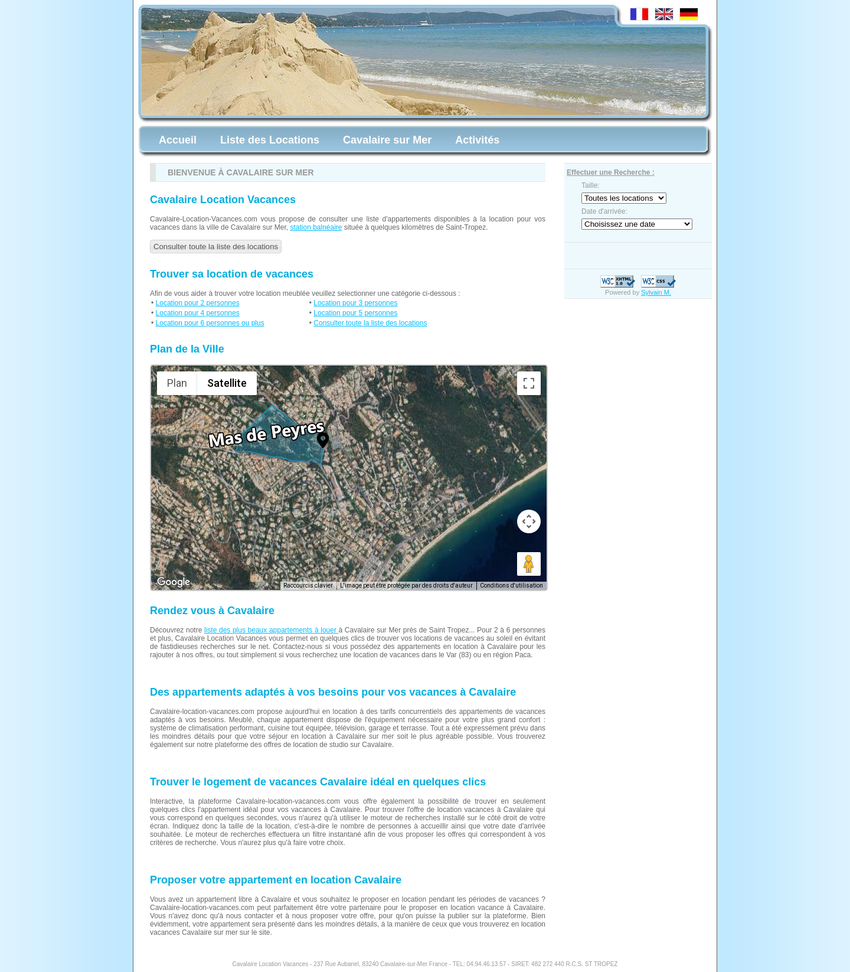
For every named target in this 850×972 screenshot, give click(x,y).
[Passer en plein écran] (529, 383)
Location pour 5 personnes (355, 313)
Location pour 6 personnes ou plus (210, 323)
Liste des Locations (269, 140)
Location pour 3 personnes (355, 303)
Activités (477, 140)
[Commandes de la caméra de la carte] (529, 521)
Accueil (178, 140)
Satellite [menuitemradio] (227, 383)
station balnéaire (316, 227)
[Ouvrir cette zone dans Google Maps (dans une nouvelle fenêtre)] (173, 582)
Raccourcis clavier (308, 585)
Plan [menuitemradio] (177, 383)
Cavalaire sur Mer (387, 140)
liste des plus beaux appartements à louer (271, 630)
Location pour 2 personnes (198, 303)
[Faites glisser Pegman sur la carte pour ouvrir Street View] (529, 564)
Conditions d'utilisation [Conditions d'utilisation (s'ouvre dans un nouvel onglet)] (511, 585)
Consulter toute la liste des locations (215, 246)
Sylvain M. (656, 292)
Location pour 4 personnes (198, 313)
